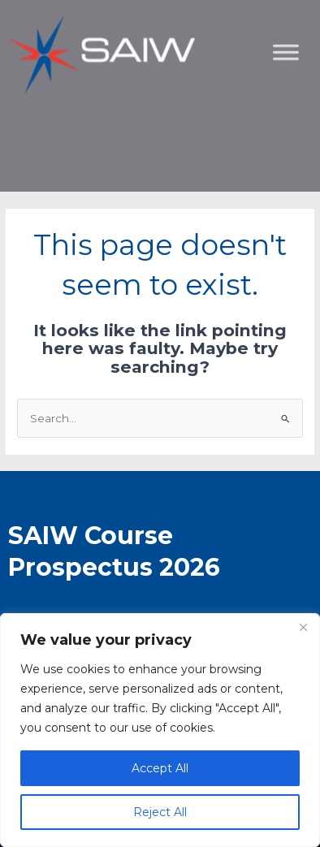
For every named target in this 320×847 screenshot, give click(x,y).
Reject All (160, 812)
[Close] (303, 627)
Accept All (160, 768)
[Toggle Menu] (299, 134)
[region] (160, 730)
